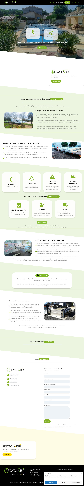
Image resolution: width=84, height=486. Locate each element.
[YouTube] (78, 2)
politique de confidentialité (58, 427)
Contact (67, 2)
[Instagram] (75, 2)
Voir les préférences (76, 482)
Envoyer (47, 421)
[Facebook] (72, 2)
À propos (52, 2)
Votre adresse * (47, 389)
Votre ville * (46, 394)
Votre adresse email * (48, 379)
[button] (81, 473)
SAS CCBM (16, 482)
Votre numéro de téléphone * (50, 384)
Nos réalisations (59, 2)
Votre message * (47, 405)
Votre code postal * (48, 400)
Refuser (63, 482)
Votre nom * (46, 374)
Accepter (51, 482)
